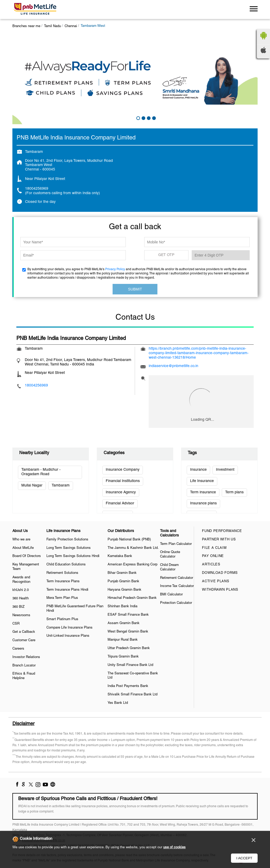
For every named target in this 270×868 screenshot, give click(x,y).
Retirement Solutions (62, 573)
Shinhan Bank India (122, 606)
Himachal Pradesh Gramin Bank (132, 598)
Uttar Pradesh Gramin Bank (129, 648)
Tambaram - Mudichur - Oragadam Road (41, 472)
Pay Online (213, 556)
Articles (211, 564)
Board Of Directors (26, 556)
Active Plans (215, 581)
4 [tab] (153, 117)
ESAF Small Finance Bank (128, 614)
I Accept (244, 858)
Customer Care (23, 640)
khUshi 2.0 (20, 590)
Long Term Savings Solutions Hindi (72, 556)
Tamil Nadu (52, 26)
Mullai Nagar (31, 485)
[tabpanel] (135, 79)
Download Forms (220, 573)
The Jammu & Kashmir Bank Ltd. (133, 548)
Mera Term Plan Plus (62, 598)
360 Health (20, 598)
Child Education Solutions (66, 564)
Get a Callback (23, 632)
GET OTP (166, 255)
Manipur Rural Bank (123, 639)
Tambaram (61, 485)
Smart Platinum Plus (62, 619)
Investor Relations (26, 657)
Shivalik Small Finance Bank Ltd (132, 694)
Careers (18, 648)
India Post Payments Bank (128, 686)
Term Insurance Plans (63, 581)
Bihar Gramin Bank (122, 573)
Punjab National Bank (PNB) (129, 539)
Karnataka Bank (120, 556)
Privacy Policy (115, 269)
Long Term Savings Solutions (68, 548)
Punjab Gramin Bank (123, 581)
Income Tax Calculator (177, 586)
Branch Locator (24, 665)
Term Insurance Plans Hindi (67, 589)
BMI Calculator (171, 594)
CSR (16, 623)
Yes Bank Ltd (118, 703)
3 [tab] (148, 117)
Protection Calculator (176, 603)
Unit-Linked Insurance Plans (67, 636)
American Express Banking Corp (132, 564)
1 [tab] (137, 117)
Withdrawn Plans (220, 589)
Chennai (71, 26)
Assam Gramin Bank (123, 623)
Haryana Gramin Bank (124, 589)
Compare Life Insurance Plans (69, 627)
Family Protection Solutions (67, 539)
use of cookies (174, 847)
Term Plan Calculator (176, 544)
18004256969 (36, 188)
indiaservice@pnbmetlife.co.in (173, 366)
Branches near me (26, 26)
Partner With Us (219, 539)
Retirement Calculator (176, 578)
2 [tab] (143, 117)
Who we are (21, 539)
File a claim (214, 548)
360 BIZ (18, 607)
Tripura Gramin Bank (123, 656)
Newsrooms (21, 615)
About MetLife (23, 548)
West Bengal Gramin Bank (128, 631)
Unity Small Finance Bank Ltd (130, 665)
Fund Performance (222, 531)
